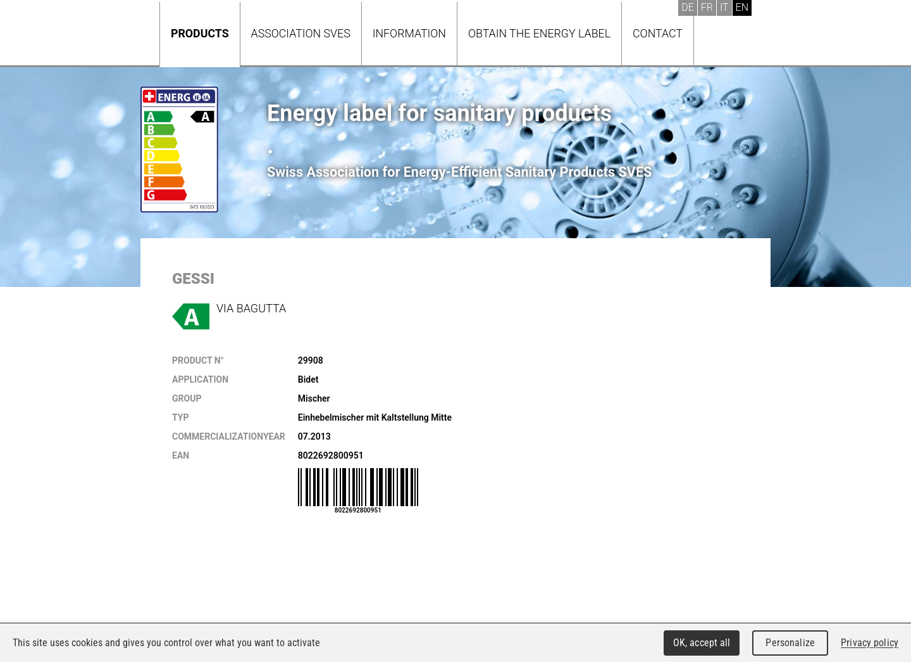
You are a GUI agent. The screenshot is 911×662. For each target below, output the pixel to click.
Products (200, 33)
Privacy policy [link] (869, 643)
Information (409, 33)
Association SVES (300, 33)
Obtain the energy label (539, 33)
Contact (658, 33)
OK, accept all (702, 643)
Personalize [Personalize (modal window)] (789, 643)
